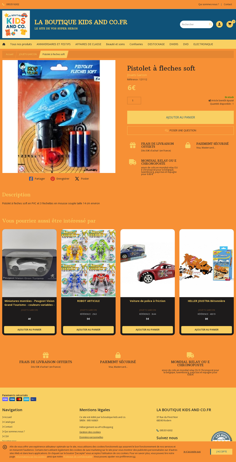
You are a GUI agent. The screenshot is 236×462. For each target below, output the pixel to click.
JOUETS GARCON (28, 54)
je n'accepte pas (192, 451)
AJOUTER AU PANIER (180, 117)
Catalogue (8, 422)
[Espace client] (219, 24)
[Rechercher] (210, 24)
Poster (82, 178)
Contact (228, 4)
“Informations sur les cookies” (30, 456)
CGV (5, 436)
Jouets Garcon (137, 75)
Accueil (9, 54)
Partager (37, 178)
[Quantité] (134, 100)
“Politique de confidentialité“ (78, 456)
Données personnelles (91, 437)
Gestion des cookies (90, 432)
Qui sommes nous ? (13, 431)
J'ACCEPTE (221, 451)
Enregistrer (60, 178)
